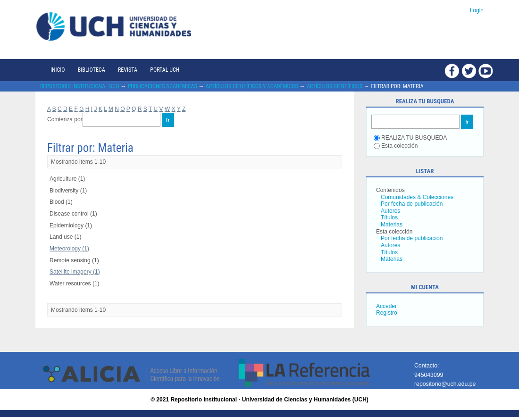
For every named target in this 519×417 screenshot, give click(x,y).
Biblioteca (91, 70)
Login (477, 10)
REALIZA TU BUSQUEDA (410, 137)
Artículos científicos (334, 86)
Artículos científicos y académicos (252, 86)
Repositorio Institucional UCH (79, 86)
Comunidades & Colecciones (417, 197)
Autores (390, 211)
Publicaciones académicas (162, 86)
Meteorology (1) (69, 248)
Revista (127, 70)
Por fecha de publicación (412, 203)
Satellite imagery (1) (75, 271)
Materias (391, 224)
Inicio (57, 70)
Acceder (386, 306)
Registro (386, 312)
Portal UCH (164, 70)
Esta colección (396, 145)
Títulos (389, 217)
